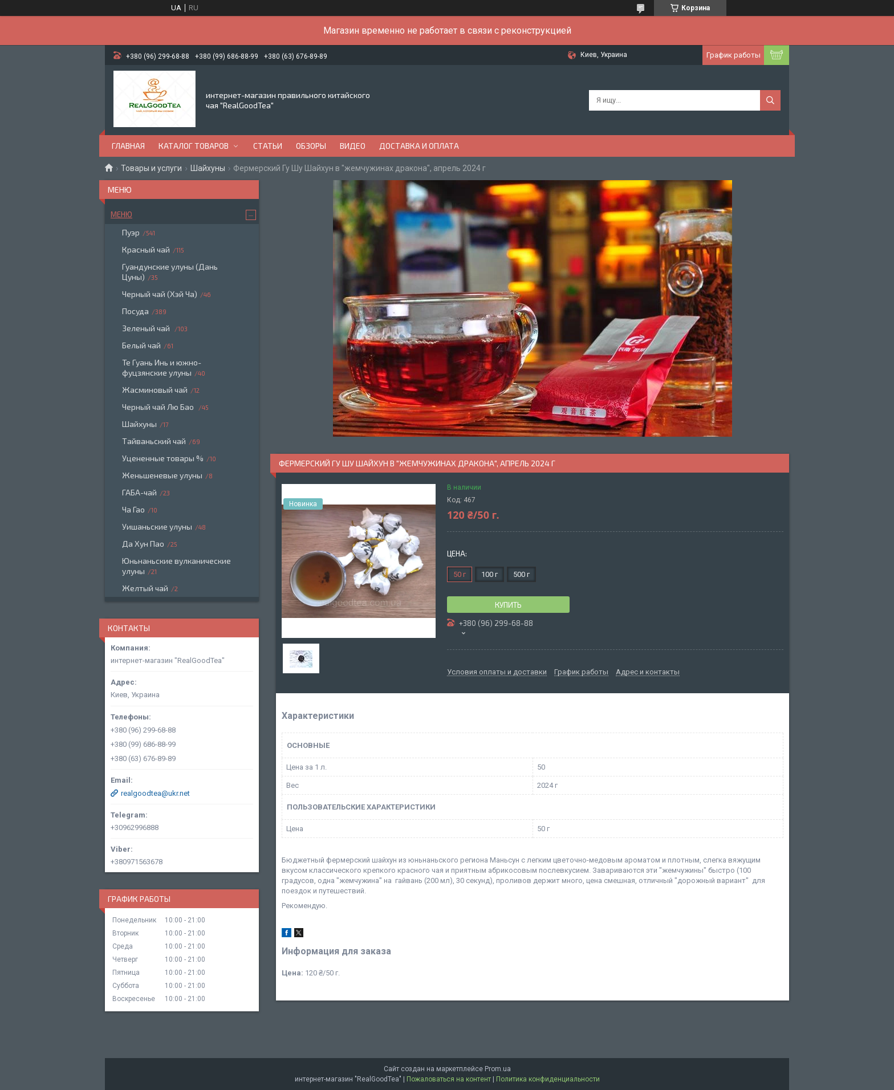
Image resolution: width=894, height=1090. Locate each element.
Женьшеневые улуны (162, 475)
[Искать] (770, 100)
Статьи (267, 146)
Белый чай (141, 345)
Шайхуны (207, 168)
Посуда (135, 311)
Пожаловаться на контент (449, 1079)
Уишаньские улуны (157, 526)
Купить (508, 604)
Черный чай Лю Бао (159, 407)
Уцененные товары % (163, 458)
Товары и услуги (151, 168)
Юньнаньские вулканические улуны (176, 566)
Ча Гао (133, 509)
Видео (352, 146)
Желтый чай (145, 588)
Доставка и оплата (419, 146)
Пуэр (131, 232)
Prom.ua (498, 1069)
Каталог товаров (194, 146)
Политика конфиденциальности (548, 1079)
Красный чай (146, 249)
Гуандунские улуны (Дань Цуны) (170, 272)
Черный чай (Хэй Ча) (159, 294)
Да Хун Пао (143, 543)
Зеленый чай (147, 328)
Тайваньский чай (154, 441)
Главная (128, 146)
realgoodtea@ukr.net (155, 793)
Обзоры (311, 146)
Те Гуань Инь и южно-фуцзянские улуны (161, 367)
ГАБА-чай (139, 492)
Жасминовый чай (155, 389)
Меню (121, 214)
